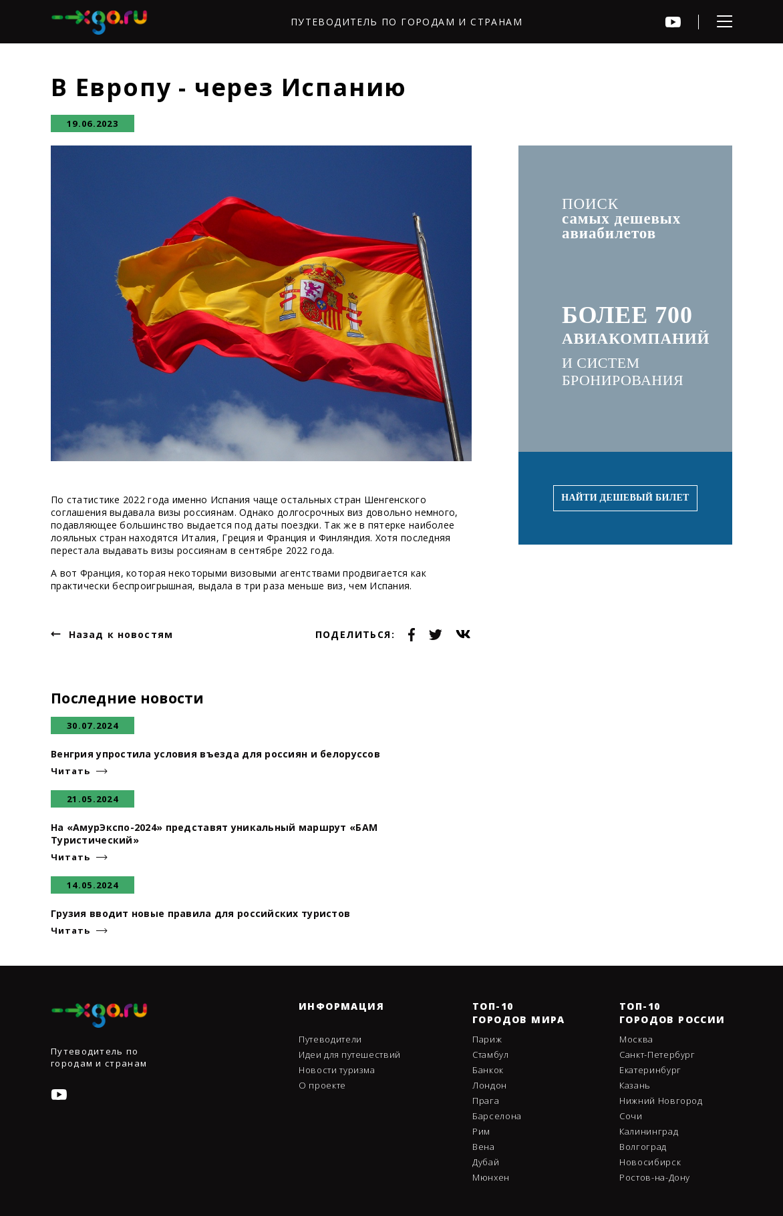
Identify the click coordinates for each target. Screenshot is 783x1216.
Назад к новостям (121, 634)
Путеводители (330, 1039)
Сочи (631, 1116)
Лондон (489, 1085)
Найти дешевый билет (625, 498)
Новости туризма (337, 1070)
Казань (635, 1085)
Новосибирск (650, 1162)
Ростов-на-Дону (654, 1177)
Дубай (485, 1162)
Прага (485, 1101)
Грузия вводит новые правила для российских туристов (200, 913)
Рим (481, 1131)
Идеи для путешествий (350, 1054)
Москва (636, 1039)
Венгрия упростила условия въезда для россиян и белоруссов (215, 753)
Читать (70, 771)
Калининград (648, 1131)
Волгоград (643, 1147)
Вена (483, 1147)
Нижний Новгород (661, 1101)
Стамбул (490, 1054)
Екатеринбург (650, 1070)
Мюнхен (491, 1177)
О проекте (322, 1085)
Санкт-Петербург (657, 1054)
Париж (487, 1039)
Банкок (488, 1070)
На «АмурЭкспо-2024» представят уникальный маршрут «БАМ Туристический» (214, 833)
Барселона (497, 1116)
